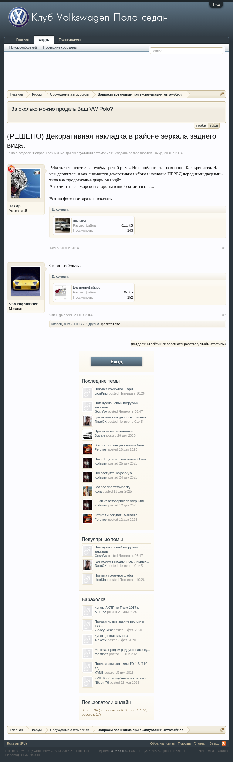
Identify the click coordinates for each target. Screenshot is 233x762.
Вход (216, 4)
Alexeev (100, 640)
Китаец (56, 324)
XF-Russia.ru (30, 755)
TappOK (101, 421)
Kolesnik (101, 463)
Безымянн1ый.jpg (86, 287)
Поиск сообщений (23, 47)
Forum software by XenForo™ (47, 751)
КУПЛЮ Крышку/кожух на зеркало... (122, 678)
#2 (224, 315)
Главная (22, 39)
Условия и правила (213, 751)
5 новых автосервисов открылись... (122, 501)
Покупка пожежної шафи (114, 389)
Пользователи (70, 39)
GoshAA (101, 411)
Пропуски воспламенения (114, 431)
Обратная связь (162, 743)
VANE (99, 672)
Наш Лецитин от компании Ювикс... (122, 459)
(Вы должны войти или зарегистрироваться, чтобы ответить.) (178, 344)
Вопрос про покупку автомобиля (120, 445)
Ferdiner (101, 449)
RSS (224, 743)
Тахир (157, 153)
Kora (98, 491)
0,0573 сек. (119, 751)
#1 (224, 248)
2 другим (92, 324)
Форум (44, 40)
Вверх (214, 743)
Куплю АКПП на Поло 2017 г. (117, 607)
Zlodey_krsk (104, 630)
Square (100, 435)
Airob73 (100, 612)
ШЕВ (78, 324)
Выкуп (214, 125)
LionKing (101, 393)
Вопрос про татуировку (112, 487)
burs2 (68, 324)
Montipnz (101, 654)
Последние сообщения (61, 47)
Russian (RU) (17, 743)
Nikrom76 (102, 682)
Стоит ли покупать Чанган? (116, 515)
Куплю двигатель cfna (111, 636)
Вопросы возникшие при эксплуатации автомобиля (72, 153)
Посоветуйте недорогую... (115, 473)
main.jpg (79, 220)
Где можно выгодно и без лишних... (122, 417)
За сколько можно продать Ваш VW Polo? (62, 109)
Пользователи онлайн (106, 702)
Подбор (201, 125)
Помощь (184, 743)
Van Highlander (23, 304)
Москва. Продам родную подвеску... (122, 650)
